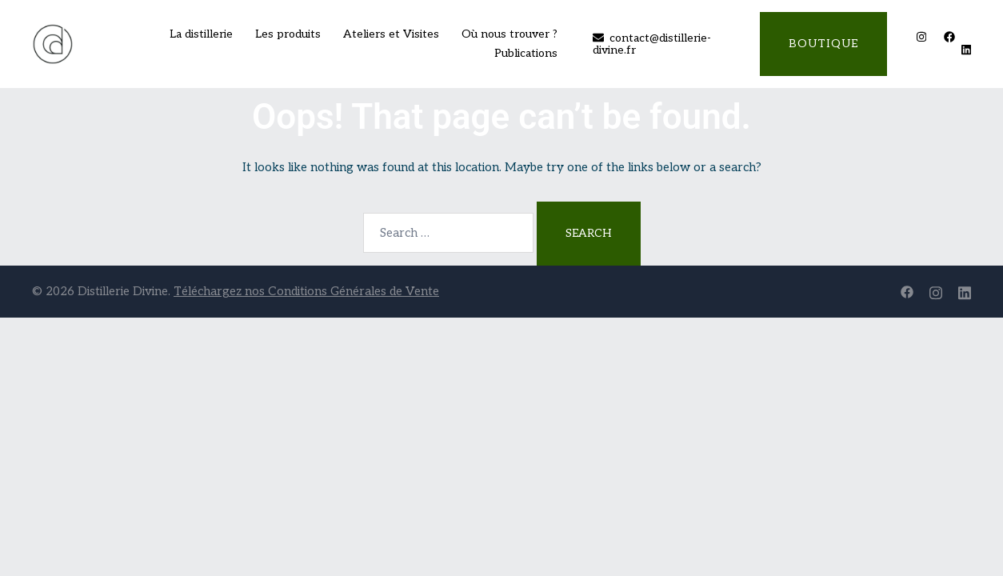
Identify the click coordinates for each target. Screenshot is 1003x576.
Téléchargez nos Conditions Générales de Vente (306, 291)
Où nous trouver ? (509, 34)
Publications (525, 53)
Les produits (288, 34)
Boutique (823, 43)
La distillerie (201, 34)
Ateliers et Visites (391, 34)
